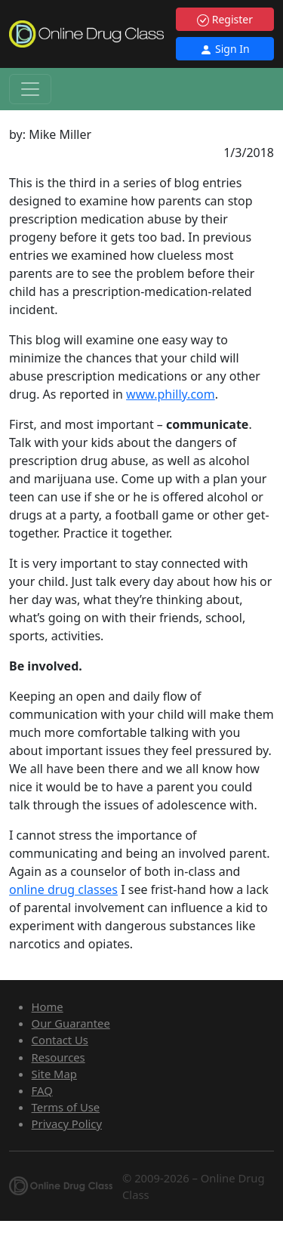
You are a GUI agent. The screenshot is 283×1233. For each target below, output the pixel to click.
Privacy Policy (67, 1123)
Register (225, 19)
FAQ (42, 1090)
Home (47, 1006)
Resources (58, 1057)
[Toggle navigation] (30, 89)
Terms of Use (66, 1106)
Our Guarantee (71, 1023)
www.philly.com (170, 394)
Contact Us (60, 1039)
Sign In (224, 49)
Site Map (54, 1073)
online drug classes (63, 889)
